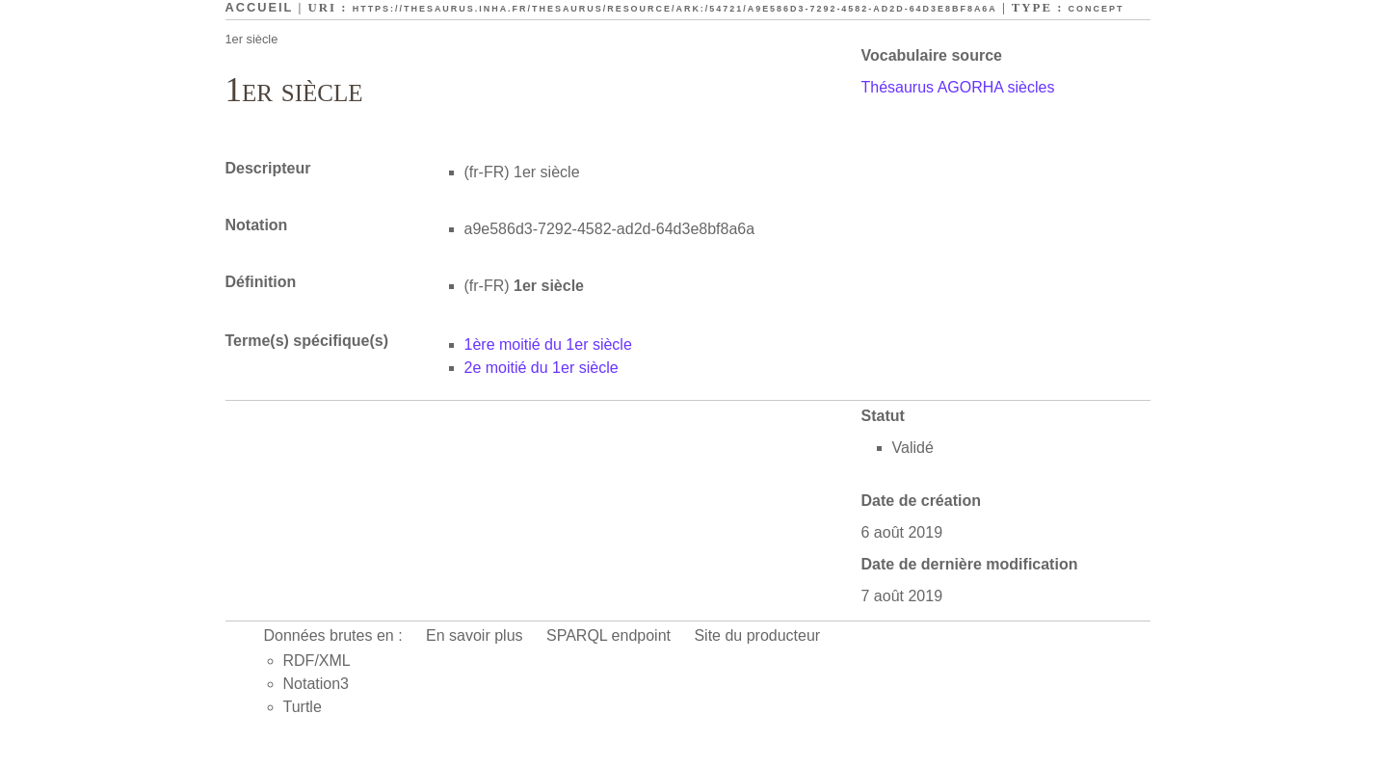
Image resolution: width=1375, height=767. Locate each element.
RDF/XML (317, 660)
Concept (1096, 8)
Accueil (259, 7)
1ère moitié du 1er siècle (548, 344)
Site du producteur (757, 635)
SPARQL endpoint (608, 635)
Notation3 (316, 683)
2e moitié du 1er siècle (541, 367)
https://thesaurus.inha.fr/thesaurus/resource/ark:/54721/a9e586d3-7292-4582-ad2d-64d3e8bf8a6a (675, 8)
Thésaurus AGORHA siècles (958, 87)
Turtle (302, 707)
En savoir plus (474, 635)
